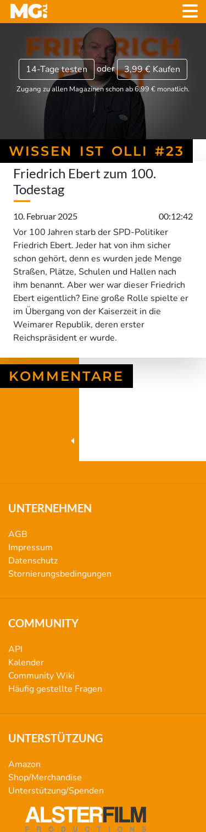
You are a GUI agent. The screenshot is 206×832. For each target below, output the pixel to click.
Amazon (24, 764)
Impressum (30, 547)
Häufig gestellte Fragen (55, 689)
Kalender (26, 662)
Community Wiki (41, 676)
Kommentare (66, 376)
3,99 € (152, 69)
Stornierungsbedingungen (60, 574)
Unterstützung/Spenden (56, 791)
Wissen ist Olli (103, 441)
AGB (17, 534)
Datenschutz (33, 561)
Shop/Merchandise (45, 777)
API (15, 649)
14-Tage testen (56, 69)
